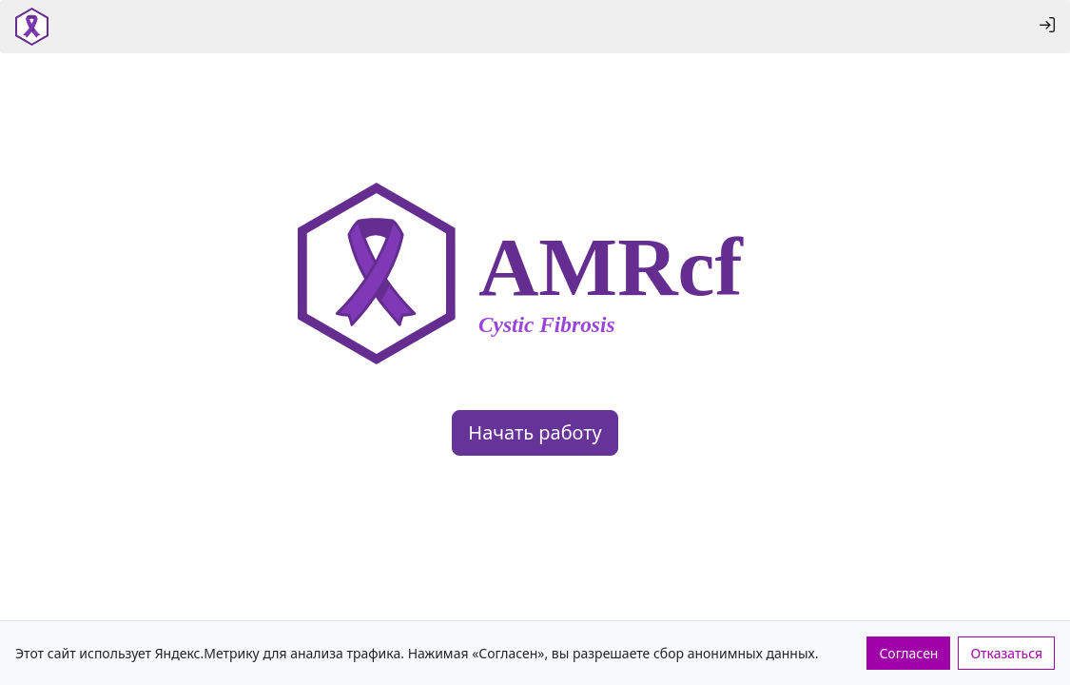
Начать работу (534, 432)
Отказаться (1006, 653)
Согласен (908, 653)
